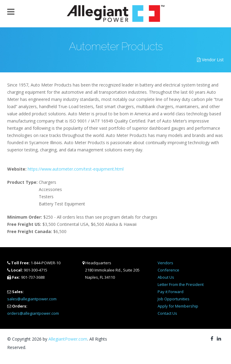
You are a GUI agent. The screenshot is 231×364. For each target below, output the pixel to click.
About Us (166, 277)
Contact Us (167, 313)
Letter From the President (181, 284)
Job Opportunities (173, 299)
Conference (168, 270)
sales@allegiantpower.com (32, 299)
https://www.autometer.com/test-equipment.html (76, 169)
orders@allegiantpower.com (33, 313)
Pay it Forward (170, 291)
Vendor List (210, 59)
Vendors (165, 262)
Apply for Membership (178, 306)
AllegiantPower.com (67, 339)
